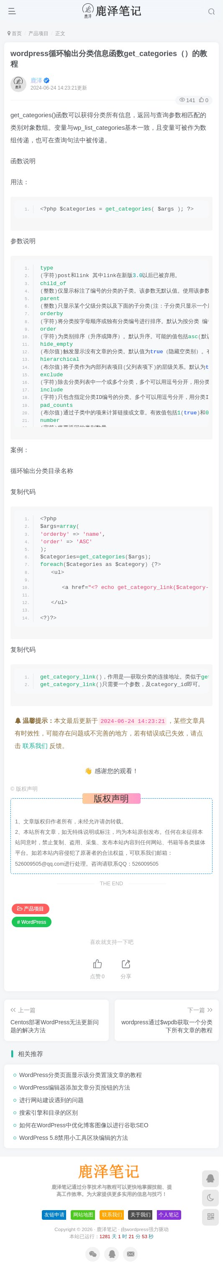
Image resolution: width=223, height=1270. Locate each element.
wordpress (137, 1229)
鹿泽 (36, 80)
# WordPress (31, 922)
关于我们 (141, 1215)
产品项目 (38, 33)
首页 (15, 33)
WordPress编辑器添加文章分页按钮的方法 (74, 1087)
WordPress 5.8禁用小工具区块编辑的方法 (73, 1137)
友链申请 (54, 1215)
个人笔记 (169, 1215)
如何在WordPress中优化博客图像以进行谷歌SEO (84, 1125)
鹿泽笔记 (107, 1229)
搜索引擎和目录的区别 (48, 1112)
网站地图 (83, 1215)
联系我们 (35, 745)
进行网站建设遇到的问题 (51, 1100)
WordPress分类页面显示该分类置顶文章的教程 (80, 1075)
